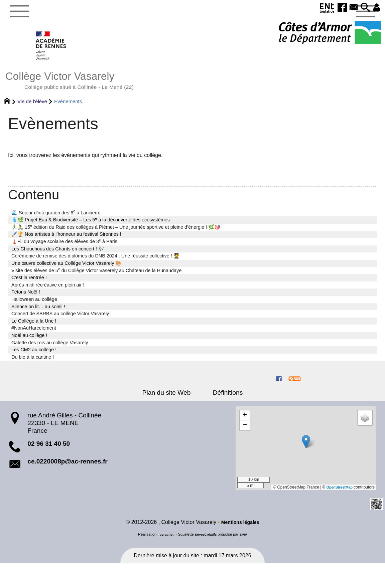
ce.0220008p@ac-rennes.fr (67, 465)
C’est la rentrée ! (29, 281)
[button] (362, 8)
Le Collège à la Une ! (33, 325)
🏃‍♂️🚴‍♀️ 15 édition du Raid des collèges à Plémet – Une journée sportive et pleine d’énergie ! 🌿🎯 (115, 231)
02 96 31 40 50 (48, 447)
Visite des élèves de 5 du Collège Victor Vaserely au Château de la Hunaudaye (96, 274)
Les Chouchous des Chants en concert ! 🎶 (57, 252)
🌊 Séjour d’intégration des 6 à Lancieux (55, 216)
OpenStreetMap (338, 491)
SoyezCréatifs (206, 539)
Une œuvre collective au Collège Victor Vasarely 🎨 (66, 267)
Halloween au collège (34, 303)
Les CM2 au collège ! (33, 353)
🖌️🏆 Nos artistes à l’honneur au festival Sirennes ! (66, 238)
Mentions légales (240, 526)
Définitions (224, 396)
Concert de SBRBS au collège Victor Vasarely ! (61, 317)
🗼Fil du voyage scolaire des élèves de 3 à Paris (64, 245)
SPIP (245, 539)
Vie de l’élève (32, 105)
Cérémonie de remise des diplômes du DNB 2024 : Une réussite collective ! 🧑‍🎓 (95, 259)
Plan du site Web (170, 396)
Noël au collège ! (29, 339)
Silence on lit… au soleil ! (38, 310)
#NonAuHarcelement (33, 332)
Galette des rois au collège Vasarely (49, 346)
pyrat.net (164, 539)
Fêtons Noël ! (25, 296)
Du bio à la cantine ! (32, 361)
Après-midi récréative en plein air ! (47, 289)
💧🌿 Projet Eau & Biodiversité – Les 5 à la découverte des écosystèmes (90, 223)
